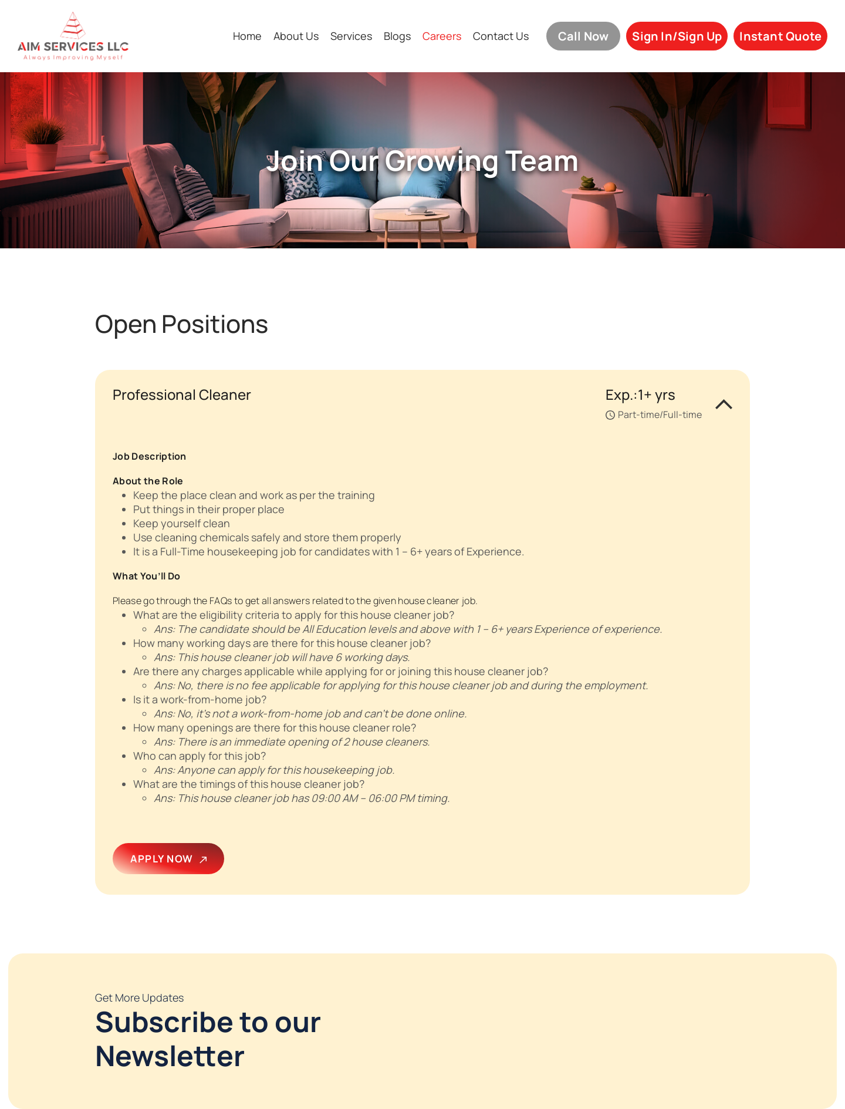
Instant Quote (780, 36)
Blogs (397, 36)
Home (247, 36)
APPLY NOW (168, 858)
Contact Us (501, 36)
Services (351, 36)
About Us (296, 36)
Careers (441, 36)
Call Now (583, 36)
